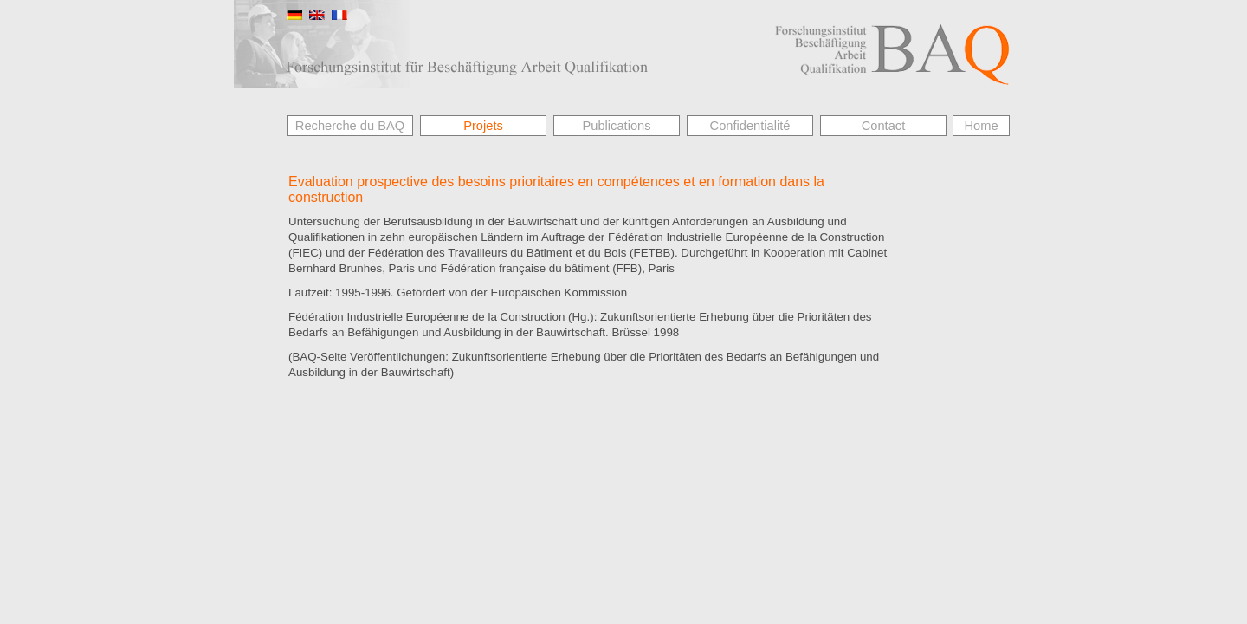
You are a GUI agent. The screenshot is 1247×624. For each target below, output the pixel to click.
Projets (483, 126)
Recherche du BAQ (349, 126)
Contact (884, 126)
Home (981, 126)
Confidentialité (750, 126)
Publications (616, 126)
